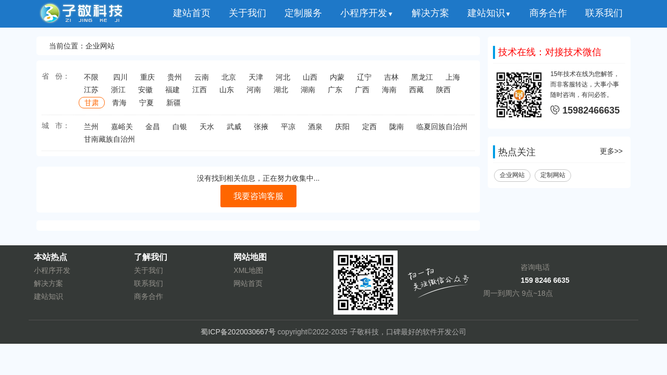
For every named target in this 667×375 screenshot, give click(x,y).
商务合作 (548, 13)
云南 (201, 81)
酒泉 (315, 130)
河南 (253, 93)
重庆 (147, 81)
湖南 (308, 93)
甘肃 (91, 106)
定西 (369, 130)
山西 (310, 81)
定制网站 (552, 177)
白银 (179, 130)
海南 (389, 93)
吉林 (391, 81)
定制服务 (303, 13)
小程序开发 (366, 13)
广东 (335, 93)
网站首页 (248, 283)
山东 (226, 93)
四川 (120, 81)
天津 (256, 81)
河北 (283, 81)
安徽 (145, 93)
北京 (228, 81)
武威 (234, 130)
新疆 (173, 106)
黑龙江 (422, 81)
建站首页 (192, 13)
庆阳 (342, 130)
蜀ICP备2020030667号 (238, 332)
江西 (199, 93)
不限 (91, 81)
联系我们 (604, 13)
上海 (453, 81)
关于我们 (247, 13)
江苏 (91, 93)
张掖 (261, 130)
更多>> (611, 153)
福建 (172, 93)
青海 (119, 106)
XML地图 (248, 270)
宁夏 (146, 106)
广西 (362, 93)
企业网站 (512, 177)
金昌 (152, 130)
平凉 (288, 130)
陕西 (443, 93)
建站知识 (489, 13)
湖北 (281, 93)
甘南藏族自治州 (109, 143)
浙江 (118, 93)
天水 (207, 130)
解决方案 (430, 13)
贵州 (174, 81)
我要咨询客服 (258, 198)
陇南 (396, 130)
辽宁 (364, 81)
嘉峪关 (122, 130)
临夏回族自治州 (441, 130)
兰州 (91, 130)
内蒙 (337, 81)
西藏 (416, 93)
